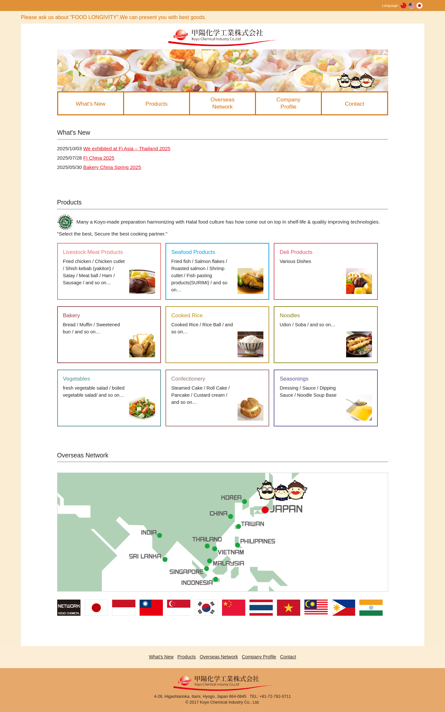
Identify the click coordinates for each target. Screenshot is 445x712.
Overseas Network (219, 656)
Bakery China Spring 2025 (112, 167)
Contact (288, 656)
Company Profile (259, 656)
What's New (161, 656)
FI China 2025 (98, 158)
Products (186, 656)
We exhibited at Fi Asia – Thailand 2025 (126, 148)
